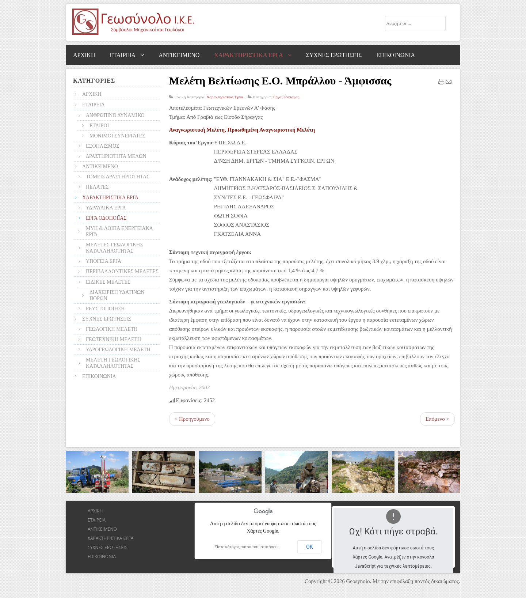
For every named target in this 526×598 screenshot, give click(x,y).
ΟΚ (309, 547)
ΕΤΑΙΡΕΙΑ (97, 520)
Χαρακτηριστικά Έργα (224, 97)
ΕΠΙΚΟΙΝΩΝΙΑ (102, 556)
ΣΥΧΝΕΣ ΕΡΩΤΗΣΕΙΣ (107, 547)
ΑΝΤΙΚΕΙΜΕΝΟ (102, 529)
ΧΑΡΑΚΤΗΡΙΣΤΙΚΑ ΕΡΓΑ (110, 538)
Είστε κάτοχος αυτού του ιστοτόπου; (246, 546)
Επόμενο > (437, 419)
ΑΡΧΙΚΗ (95, 511)
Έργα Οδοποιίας (286, 97)
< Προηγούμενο (192, 419)
